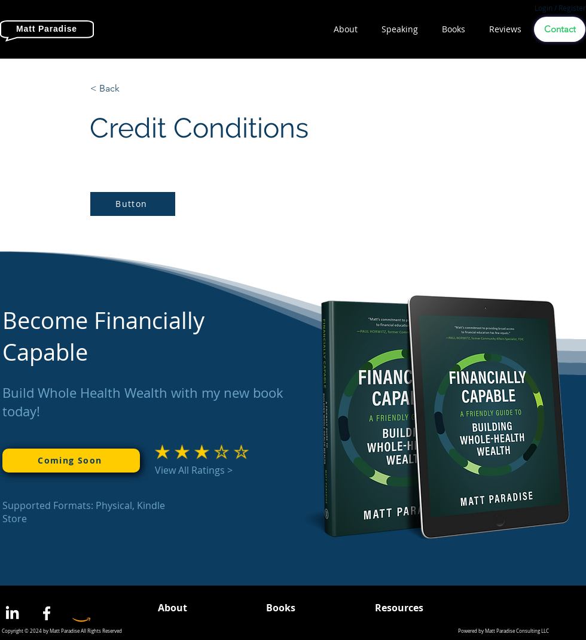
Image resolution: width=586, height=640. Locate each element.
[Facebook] (47, 613)
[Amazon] (81, 613)
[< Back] (129, 88)
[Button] (132, 204)
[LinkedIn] (12, 613)
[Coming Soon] (71, 461)
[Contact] (559, 29)
